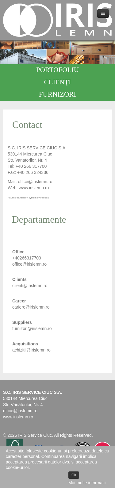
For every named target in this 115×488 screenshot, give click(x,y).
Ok (73, 475)
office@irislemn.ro (35, 181)
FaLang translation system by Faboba (28, 197)
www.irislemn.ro (18, 416)
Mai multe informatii (86, 482)
